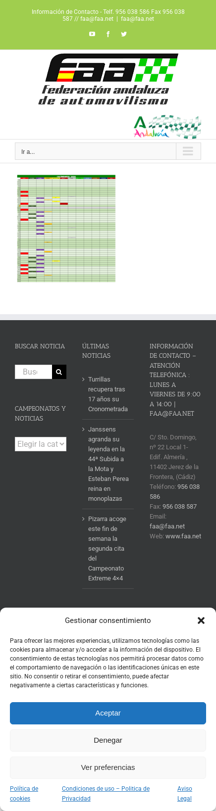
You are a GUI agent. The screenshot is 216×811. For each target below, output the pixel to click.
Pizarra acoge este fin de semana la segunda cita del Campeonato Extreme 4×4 (107, 548)
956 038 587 (179, 506)
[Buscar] (59, 372)
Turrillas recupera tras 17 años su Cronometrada (108, 394)
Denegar (108, 740)
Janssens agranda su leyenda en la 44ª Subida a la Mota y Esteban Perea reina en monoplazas (108, 464)
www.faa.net (183, 536)
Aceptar (108, 713)
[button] (201, 620)
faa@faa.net (137, 18)
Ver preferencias (108, 767)
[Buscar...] (33, 372)
